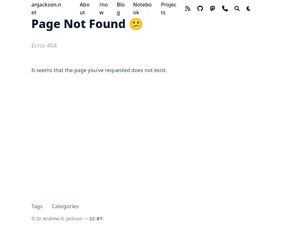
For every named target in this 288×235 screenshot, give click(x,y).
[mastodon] (213, 8)
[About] (86, 8)
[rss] (188, 8)
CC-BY (96, 218)
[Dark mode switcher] (248, 8)
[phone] (225, 8)
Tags (37, 206)
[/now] (104, 8)
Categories (65, 206)
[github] (200, 8)
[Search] (237, 8)
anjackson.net (46, 8)
